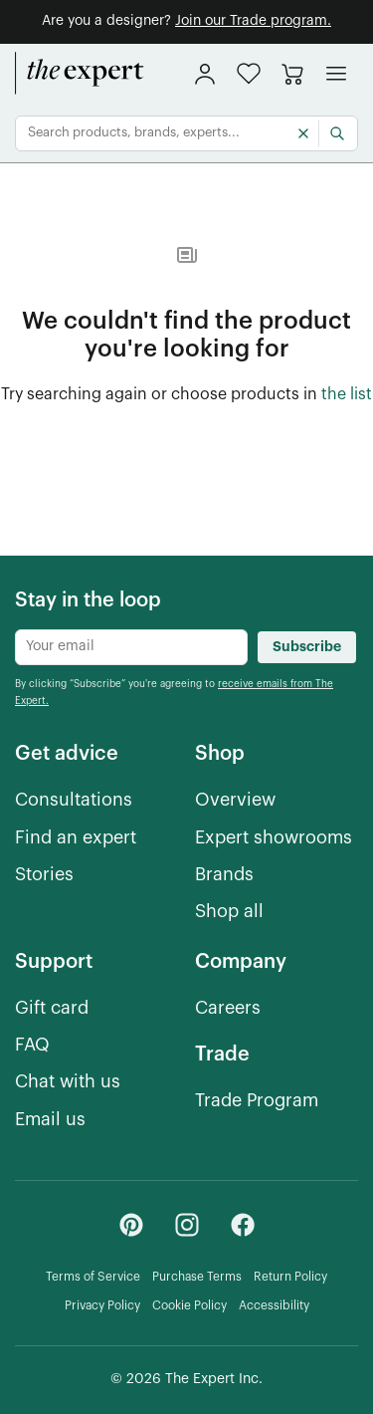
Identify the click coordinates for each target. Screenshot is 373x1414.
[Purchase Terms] (197, 1277)
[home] (79, 74)
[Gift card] (52, 1008)
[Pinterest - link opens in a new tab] (131, 1225)
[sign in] (205, 74)
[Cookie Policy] (189, 1305)
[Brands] (224, 874)
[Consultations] (73, 800)
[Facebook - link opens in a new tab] (243, 1225)
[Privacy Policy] (102, 1305)
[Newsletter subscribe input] (131, 647)
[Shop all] (229, 911)
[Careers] (228, 1008)
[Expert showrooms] (273, 837)
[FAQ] (32, 1045)
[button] (249, 73)
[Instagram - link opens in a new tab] (187, 1225)
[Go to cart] (292, 74)
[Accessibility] (274, 1305)
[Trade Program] (256, 1100)
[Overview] (235, 800)
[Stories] (44, 874)
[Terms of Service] (93, 1277)
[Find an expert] (75, 837)
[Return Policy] (290, 1277)
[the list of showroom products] (346, 395)
